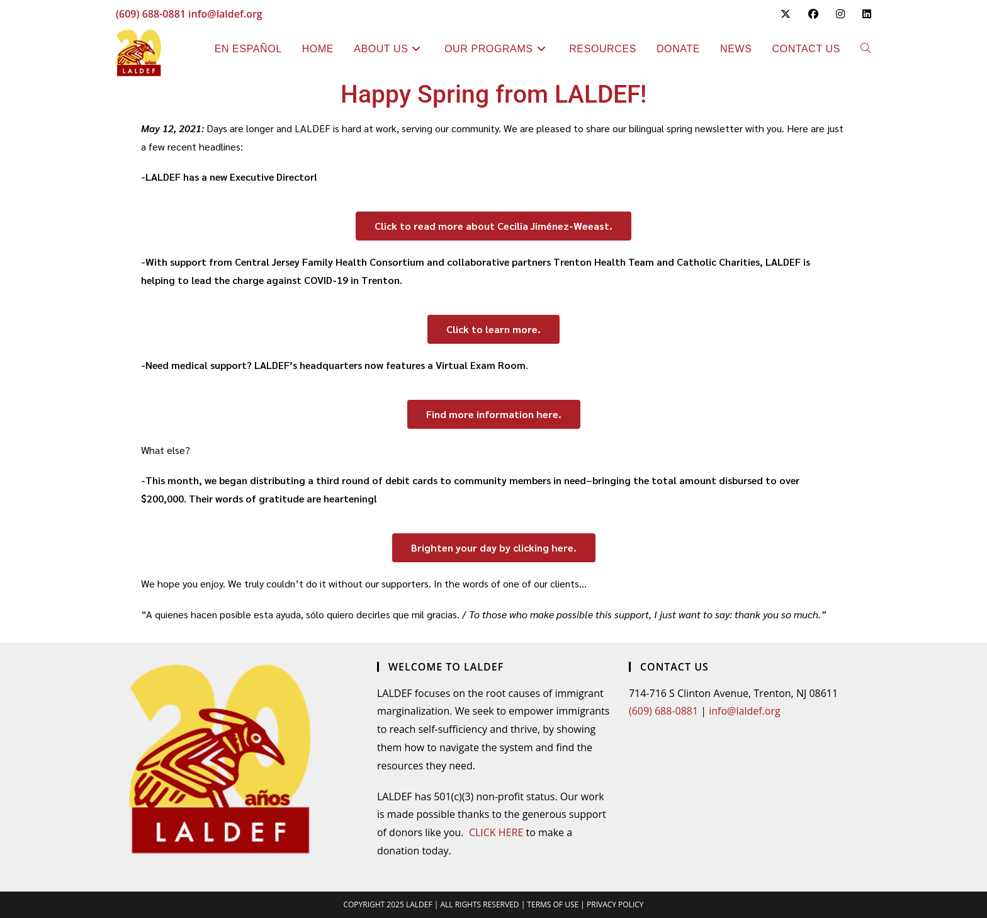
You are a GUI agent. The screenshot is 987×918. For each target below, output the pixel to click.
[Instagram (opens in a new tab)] (840, 14)
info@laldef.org (225, 14)
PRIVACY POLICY (615, 904)
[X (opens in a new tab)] (785, 14)
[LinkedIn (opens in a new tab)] (862, 14)
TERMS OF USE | (557, 904)
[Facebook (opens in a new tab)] (813, 14)
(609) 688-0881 (151, 14)
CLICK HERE (496, 832)
